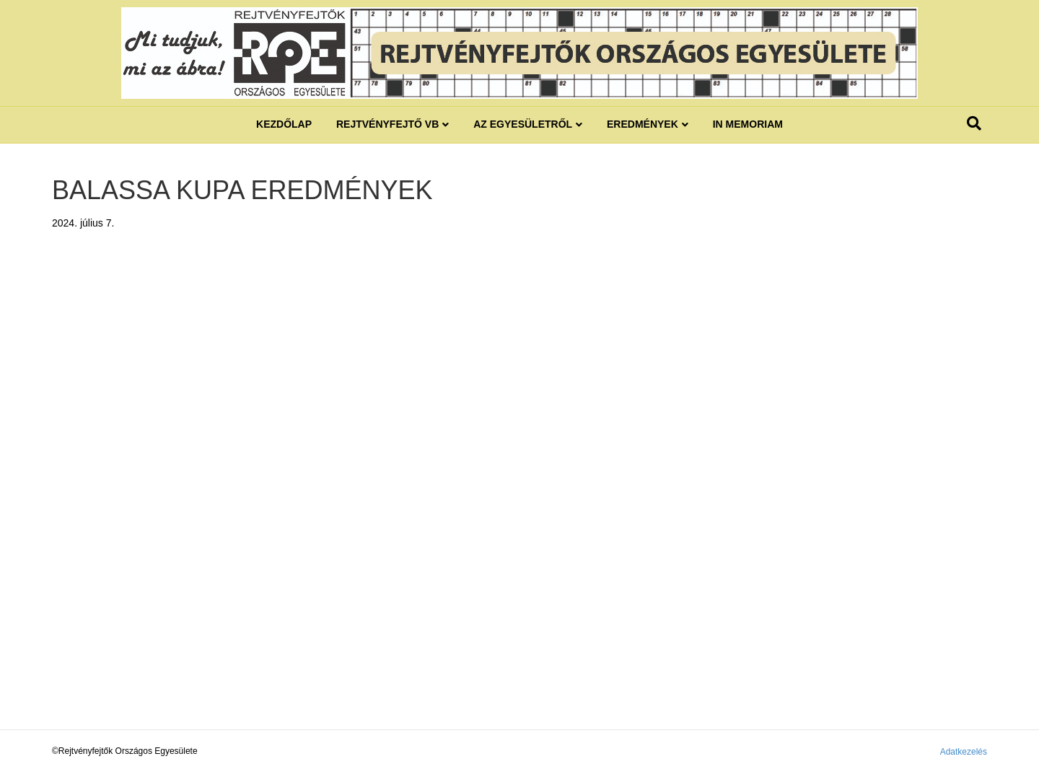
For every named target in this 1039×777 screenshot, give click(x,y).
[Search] (974, 123)
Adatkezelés (963, 752)
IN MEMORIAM (748, 124)
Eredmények (642, 124)
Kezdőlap (284, 124)
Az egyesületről (522, 124)
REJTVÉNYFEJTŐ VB (387, 124)
